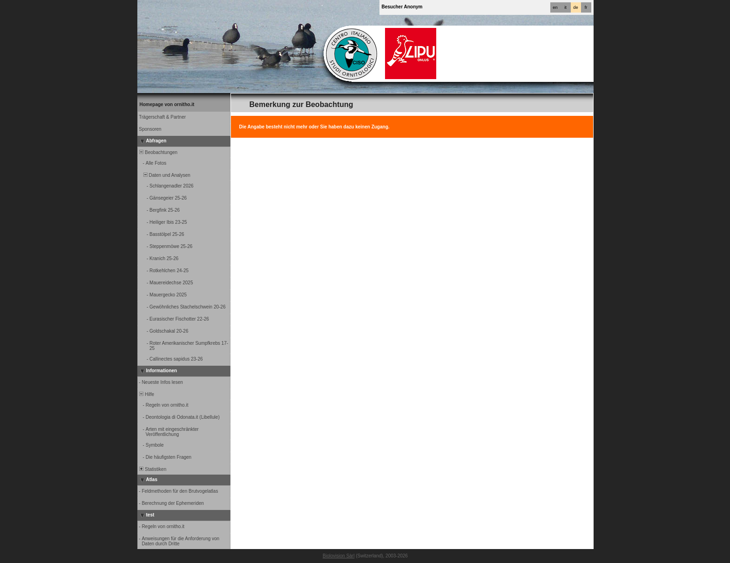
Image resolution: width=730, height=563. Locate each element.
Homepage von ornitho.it (167, 104)
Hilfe (146, 394)
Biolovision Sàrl (338, 555)
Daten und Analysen (164, 175)
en (555, 7)
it (565, 7)
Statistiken (152, 469)
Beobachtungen (158, 152)
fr (586, 7)
